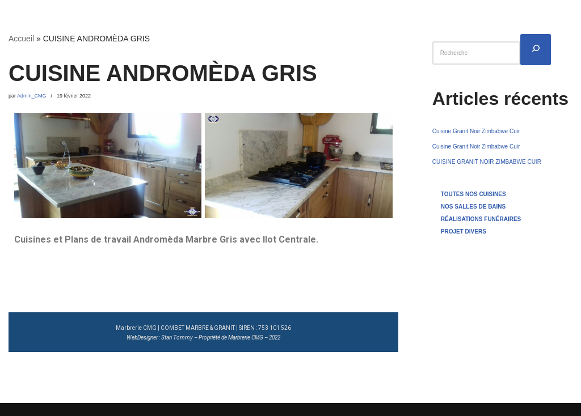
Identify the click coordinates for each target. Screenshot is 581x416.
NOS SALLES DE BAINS (473, 206)
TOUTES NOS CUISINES (473, 194)
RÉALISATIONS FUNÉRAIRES (481, 219)
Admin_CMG (32, 96)
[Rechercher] (535, 49)
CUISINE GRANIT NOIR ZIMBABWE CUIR (486, 162)
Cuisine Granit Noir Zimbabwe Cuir (476, 131)
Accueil (21, 38)
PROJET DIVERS (463, 231)
